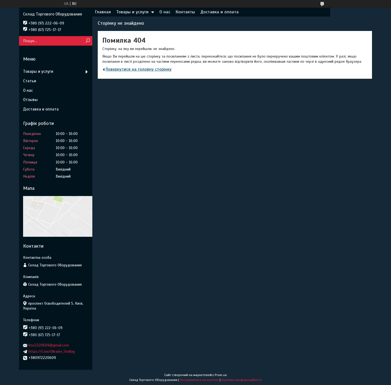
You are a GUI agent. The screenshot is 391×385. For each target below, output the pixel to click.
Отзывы (30, 99)
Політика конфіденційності (241, 380)
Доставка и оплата (219, 12)
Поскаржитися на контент (199, 380)
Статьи (29, 80)
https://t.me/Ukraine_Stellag (52, 351)
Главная (103, 12)
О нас (164, 12)
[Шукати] (87, 41)
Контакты (185, 12)
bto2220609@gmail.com (49, 345)
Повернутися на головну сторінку (139, 69)
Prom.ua (221, 375)
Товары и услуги (132, 12)
